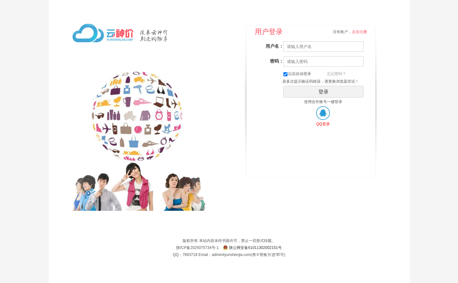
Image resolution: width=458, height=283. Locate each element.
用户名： (274, 46)
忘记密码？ (336, 74)
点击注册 (359, 32)
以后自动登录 (297, 74)
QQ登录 (323, 124)
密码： (276, 61)
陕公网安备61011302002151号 (255, 247)
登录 (323, 91)
